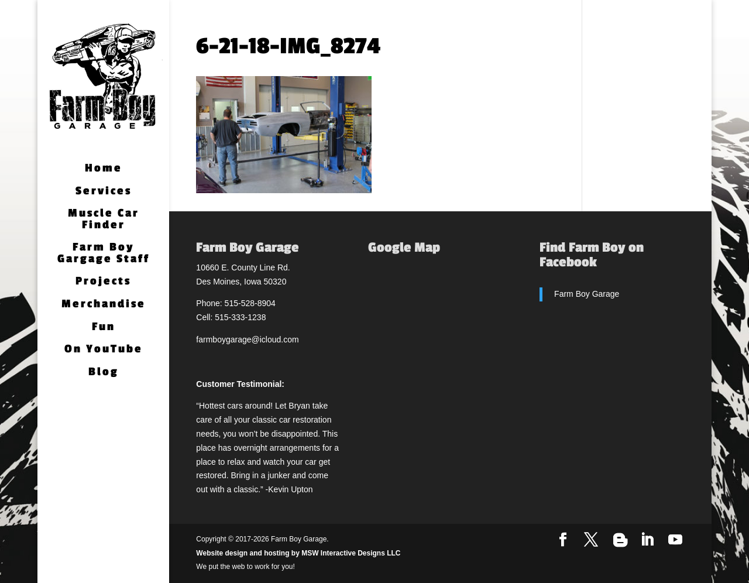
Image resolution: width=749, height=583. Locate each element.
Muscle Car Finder (103, 220)
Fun (103, 327)
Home (103, 169)
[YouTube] (675, 540)
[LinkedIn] (647, 540)
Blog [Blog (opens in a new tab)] (103, 372)
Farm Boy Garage (586, 294)
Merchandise (103, 305)
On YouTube (103, 350)
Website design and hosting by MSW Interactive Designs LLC (298, 553)
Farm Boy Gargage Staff (103, 254)
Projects (103, 282)
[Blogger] (620, 540)
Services (103, 192)
